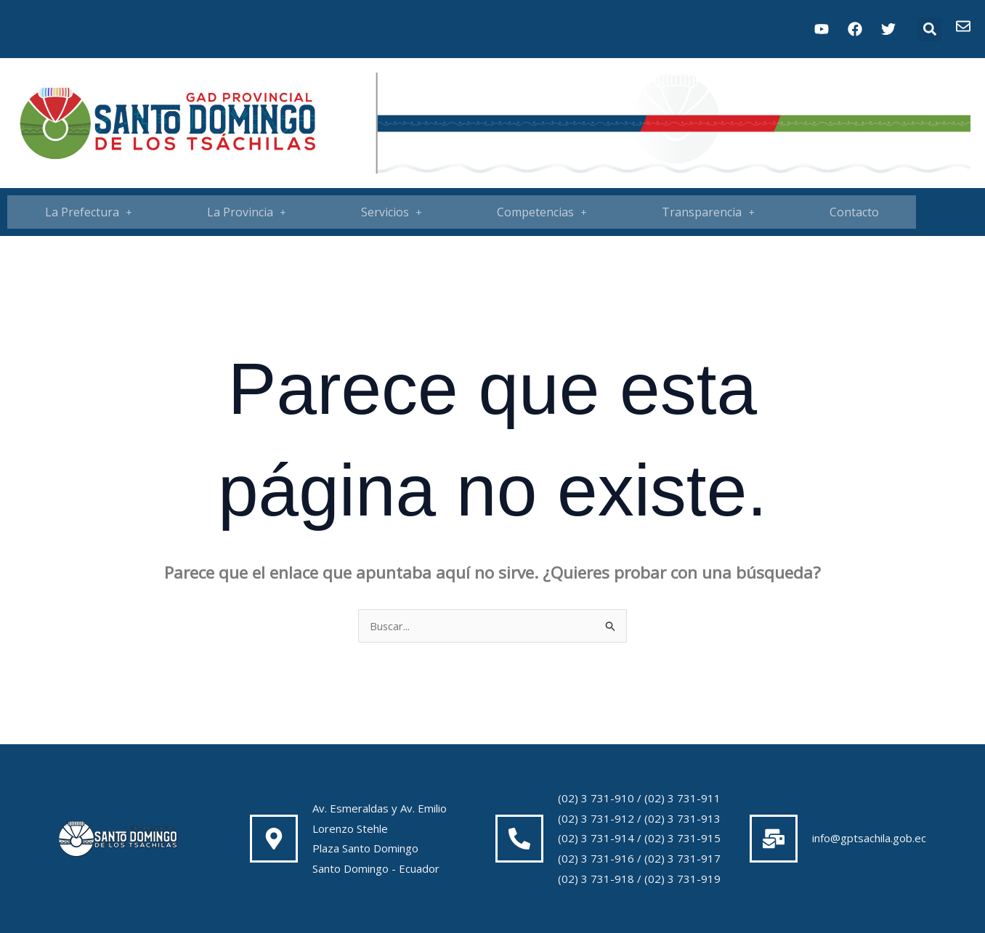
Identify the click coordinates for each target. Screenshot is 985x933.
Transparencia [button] (708, 212)
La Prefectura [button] (88, 212)
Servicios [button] (391, 212)
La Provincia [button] (246, 212)
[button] (929, 29)
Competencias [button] (542, 212)
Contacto (854, 212)
